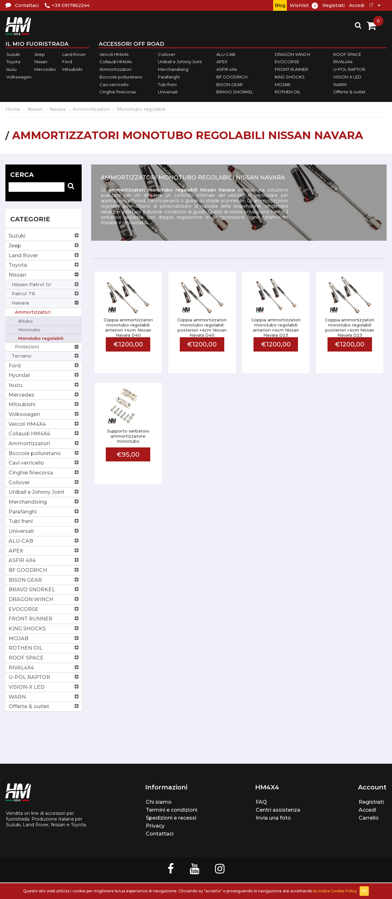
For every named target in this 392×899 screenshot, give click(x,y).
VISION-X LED (347, 76)
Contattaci (159, 834)
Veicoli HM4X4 (114, 54)
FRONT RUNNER (291, 69)
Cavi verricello (114, 84)
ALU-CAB (225, 54)
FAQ (261, 802)
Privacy (155, 826)
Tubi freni (167, 84)
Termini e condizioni (171, 810)
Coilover (166, 54)
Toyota (13, 61)
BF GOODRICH (231, 76)
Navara (57, 109)
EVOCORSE (287, 61)
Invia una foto (273, 818)
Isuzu (11, 69)
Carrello (369, 818)
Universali (168, 91)
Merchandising (173, 69)
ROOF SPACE (347, 54)
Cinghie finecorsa (117, 91)
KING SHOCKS (290, 76)
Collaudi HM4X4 (115, 61)
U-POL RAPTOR (349, 69)
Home (12, 109)
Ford (67, 61)
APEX (221, 61)
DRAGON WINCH (292, 54)
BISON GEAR (229, 84)
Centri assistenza (278, 810)
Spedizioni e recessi (171, 818)
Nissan (40, 61)
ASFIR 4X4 (226, 69)
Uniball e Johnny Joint (180, 61)
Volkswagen (18, 76)
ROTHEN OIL (288, 91)
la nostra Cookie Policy (335, 891)
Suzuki (13, 54)
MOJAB (282, 84)
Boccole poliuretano (120, 76)
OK (364, 891)
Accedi (356, 5)
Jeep (39, 54)
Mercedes (45, 69)
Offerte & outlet (349, 91)
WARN (340, 84)
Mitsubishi (72, 69)
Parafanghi (169, 76)
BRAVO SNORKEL (234, 91)
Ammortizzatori (115, 69)
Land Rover (74, 54)
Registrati (333, 5)
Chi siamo (159, 802)
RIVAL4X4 (343, 61)
